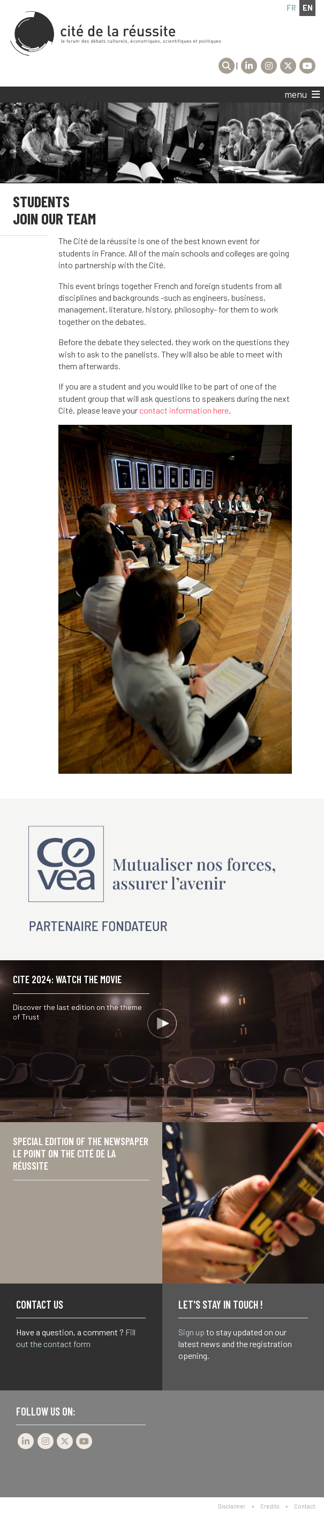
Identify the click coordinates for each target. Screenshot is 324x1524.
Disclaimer (231, 1506)
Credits (269, 1506)
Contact (304, 1506)
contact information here (184, 410)
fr (291, 7)
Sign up (191, 1332)
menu (302, 94)
